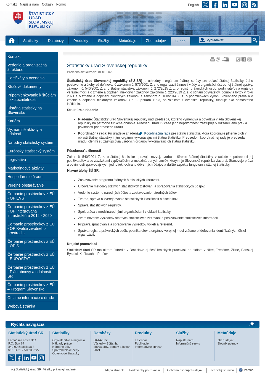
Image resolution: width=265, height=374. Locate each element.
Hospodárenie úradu (25, 176)
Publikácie (142, 343)
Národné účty (61, 346)
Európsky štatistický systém (31, 151)
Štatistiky (30, 41)
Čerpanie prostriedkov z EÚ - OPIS (31, 243)
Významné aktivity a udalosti (24, 131)
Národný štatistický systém (30, 142)
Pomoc (61, 4)
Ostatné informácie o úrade (30, 297)
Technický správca (221, 370)
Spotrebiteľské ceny (65, 350)
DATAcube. (101, 340)
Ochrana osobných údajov (184, 370)
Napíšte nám (29, 4)
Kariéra (13, 121)
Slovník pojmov (228, 343)
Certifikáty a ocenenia (26, 78)
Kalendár (141, 340)
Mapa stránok (114, 370)
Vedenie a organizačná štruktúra (27, 67)
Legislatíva (16, 159)
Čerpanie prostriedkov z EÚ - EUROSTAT (31, 256)
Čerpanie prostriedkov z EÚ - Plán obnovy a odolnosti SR (31, 271)
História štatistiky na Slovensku (24, 110)
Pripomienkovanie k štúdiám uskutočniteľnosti (31, 97)
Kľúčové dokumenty (24, 86)
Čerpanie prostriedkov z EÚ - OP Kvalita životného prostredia (31, 228)
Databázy (55, 41)
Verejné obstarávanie (25, 185)
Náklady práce (62, 343)
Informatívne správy (148, 346)
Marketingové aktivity (25, 168)
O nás (181, 41)
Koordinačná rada (157, 133)
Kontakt (11, 4)
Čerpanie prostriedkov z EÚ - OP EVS (31, 196)
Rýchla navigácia (27, 324)
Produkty (80, 41)
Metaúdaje (127, 41)
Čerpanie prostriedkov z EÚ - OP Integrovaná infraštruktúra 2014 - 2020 (31, 211)
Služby (103, 41)
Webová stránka (21, 306)
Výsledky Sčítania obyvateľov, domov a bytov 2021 (111, 347)
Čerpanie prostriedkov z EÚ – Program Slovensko (31, 286)
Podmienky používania (144, 370)
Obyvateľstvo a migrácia (68, 340)
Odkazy (47, 4)
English (193, 5)
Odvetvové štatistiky (66, 353)
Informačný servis (188, 343)
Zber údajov (156, 41)
